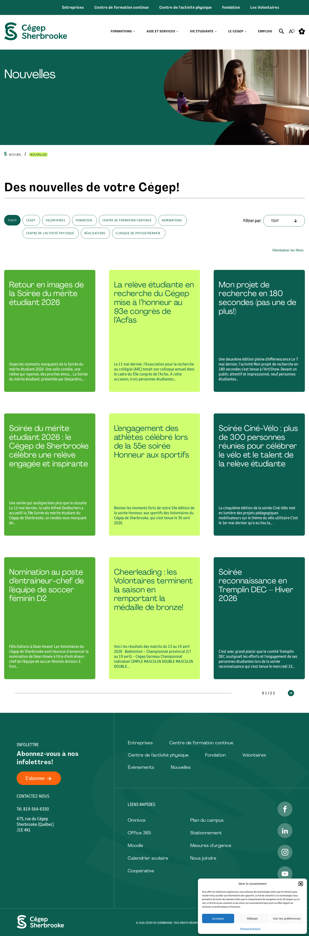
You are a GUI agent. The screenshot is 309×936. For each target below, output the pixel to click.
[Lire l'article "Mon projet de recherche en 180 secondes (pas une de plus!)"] (259, 331)
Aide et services (161, 32)
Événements (141, 767)
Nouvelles (181, 767)
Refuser (252, 918)
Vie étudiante (201, 32)
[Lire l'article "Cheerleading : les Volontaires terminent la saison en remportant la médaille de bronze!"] (154, 618)
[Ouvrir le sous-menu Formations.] (134, 32)
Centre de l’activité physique (185, 7)
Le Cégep (235, 32)
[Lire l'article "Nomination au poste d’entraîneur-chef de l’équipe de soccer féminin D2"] (49, 618)
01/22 (269, 693)
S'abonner (40, 778)
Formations (121, 32)
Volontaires (254, 755)
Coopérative (141, 871)
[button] (301, 884)
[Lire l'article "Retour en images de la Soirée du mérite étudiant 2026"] (49, 331)
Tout (12, 220)
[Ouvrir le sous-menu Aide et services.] (177, 32)
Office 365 (139, 833)
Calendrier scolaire (148, 858)
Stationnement (206, 833)
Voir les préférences (287, 918)
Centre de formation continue (121, 7)
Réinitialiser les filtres (288, 250)
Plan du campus (207, 820)
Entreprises (73, 7)
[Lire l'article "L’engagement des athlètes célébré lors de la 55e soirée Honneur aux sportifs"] (154, 474)
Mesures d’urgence (210, 845)
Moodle (135, 845)
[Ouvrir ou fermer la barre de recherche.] (281, 32)
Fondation (231, 7)
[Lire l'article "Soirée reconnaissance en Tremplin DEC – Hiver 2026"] (259, 618)
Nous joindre (203, 858)
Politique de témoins (250, 928)
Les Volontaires (264, 7)
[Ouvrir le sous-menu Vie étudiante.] (215, 32)
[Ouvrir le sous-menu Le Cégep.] (245, 32)
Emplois (265, 32)
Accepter (218, 918)
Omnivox (137, 820)
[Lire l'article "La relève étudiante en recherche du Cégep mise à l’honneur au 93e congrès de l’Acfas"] (154, 331)
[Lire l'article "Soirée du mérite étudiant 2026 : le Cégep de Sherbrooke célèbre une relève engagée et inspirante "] (49, 474)
